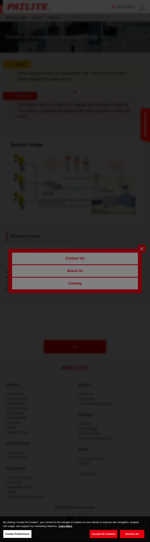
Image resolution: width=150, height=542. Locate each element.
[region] (75, 529)
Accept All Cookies (103, 533)
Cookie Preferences (17, 533)
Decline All (132, 533)
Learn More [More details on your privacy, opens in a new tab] (65, 526)
